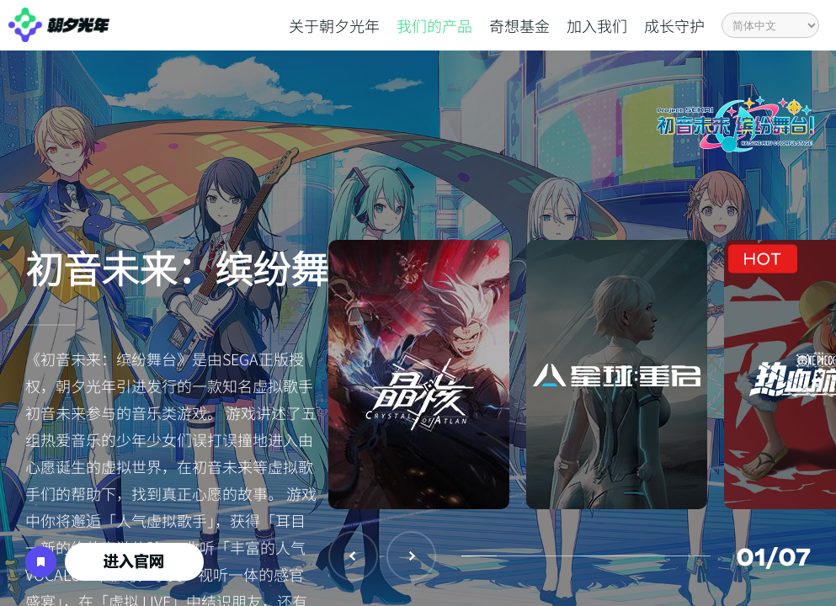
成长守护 (674, 25)
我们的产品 (434, 25)
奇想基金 (519, 25)
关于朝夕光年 (334, 25)
